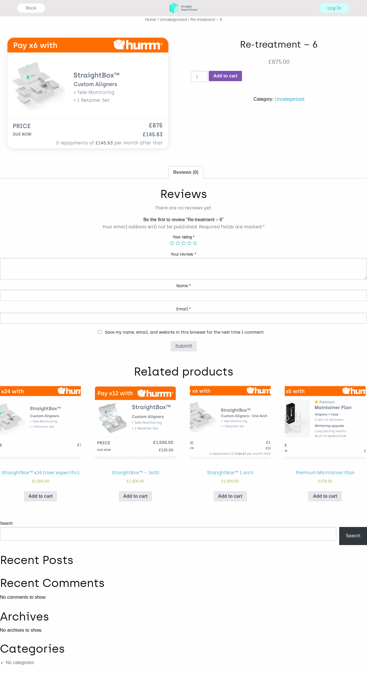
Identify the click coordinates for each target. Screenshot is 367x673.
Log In (334, 8)
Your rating (184, 237)
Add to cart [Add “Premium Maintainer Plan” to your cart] (325, 496)
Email (183, 309)
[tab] (185, 172)
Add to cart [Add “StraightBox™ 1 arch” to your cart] (230, 496)
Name (183, 285)
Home (150, 19)
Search (6, 523)
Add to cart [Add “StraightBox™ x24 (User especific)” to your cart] (40, 496)
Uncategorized (173, 19)
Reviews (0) (185, 172)
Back (31, 8)
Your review (183, 254)
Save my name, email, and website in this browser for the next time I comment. (185, 332)
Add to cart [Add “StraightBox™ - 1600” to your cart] (135, 496)
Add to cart (225, 75)
